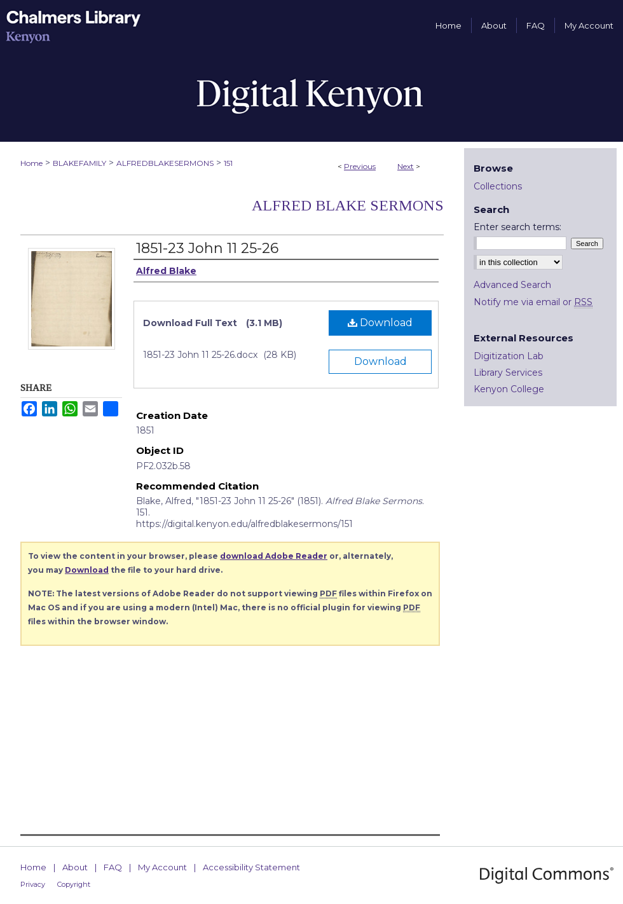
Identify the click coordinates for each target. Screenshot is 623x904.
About (75, 867)
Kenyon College (509, 389)
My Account (162, 867)
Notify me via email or (533, 302)
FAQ (113, 867)
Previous (360, 166)
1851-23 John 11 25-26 (207, 248)
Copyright (73, 884)
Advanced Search (512, 285)
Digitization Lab (509, 356)
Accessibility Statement (251, 867)
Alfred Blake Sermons (348, 205)
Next (405, 166)
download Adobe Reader (273, 556)
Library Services (508, 372)
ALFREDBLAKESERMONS (165, 163)
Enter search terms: (517, 227)
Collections (498, 186)
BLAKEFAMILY (79, 163)
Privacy (32, 884)
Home (31, 163)
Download (380, 323)
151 (228, 163)
